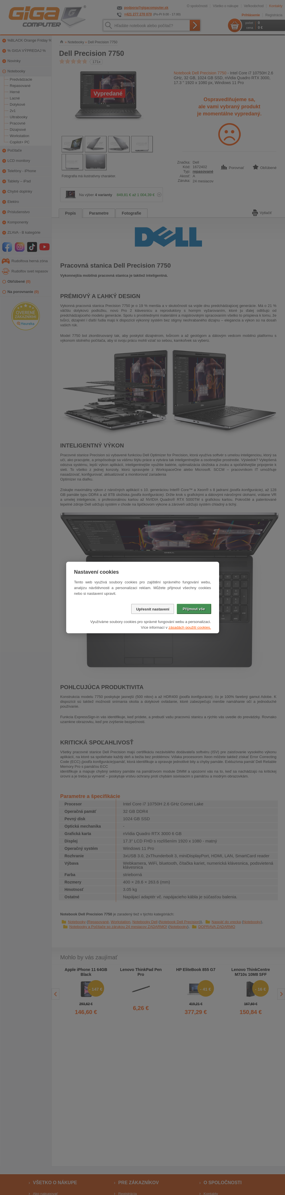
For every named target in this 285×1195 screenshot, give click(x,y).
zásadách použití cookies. (190, 627)
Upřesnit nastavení (152, 609)
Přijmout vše (194, 609)
